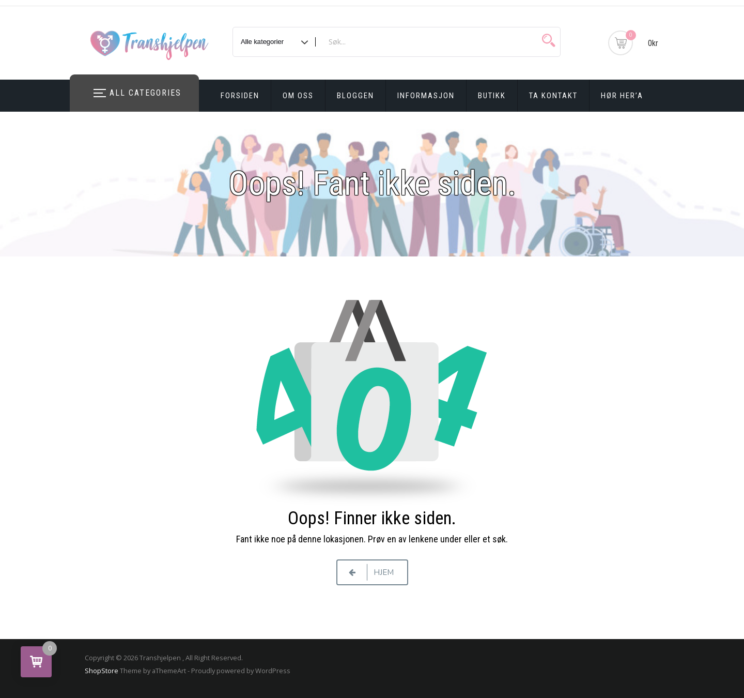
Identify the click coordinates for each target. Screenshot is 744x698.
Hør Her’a (622, 95)
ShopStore (101, 670)
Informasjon (426, 95)
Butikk (492, 95)
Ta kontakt (553, 95)
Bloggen (355, 95)
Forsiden (240, 95)
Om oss (298, 95)
